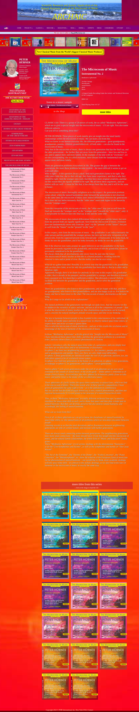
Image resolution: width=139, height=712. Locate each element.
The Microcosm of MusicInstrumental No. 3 (17, 182)
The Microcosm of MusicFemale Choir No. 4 (17, 246)
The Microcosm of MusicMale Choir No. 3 (17, 211)
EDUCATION (62, 28)
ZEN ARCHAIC (17, 155)
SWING (82, 28)
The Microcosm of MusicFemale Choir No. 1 (17, 228)
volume (77, 106)
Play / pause (42, 106)
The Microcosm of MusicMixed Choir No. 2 (17, 264)
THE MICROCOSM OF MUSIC (17, 165)
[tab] (17, 111)
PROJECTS (28, 28)
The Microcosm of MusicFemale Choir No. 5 (17, 252)
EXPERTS (91, 28)
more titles (105, 112)
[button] (6, 28)
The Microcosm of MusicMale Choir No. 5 (17, 223)
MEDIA (99, 28)
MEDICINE (51, 28)
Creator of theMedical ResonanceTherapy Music (25, 77)
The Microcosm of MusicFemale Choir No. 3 (17, 240)
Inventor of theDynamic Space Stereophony (23, 71)
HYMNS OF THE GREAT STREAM (17, 129)
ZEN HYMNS (17, 150)
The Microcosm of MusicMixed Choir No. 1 (17, 258)
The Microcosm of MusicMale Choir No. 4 (17, 217)
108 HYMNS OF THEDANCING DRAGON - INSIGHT (17, 118)
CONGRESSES (109, 28)
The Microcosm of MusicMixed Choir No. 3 (17, 269)
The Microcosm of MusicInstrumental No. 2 (17, 176)
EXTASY (17, 124)
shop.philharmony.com (78, 33)
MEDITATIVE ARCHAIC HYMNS (17, 160)
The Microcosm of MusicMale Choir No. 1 (17, 199)
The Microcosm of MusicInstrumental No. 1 (17, 170)
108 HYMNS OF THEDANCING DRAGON (17, 111)
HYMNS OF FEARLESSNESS (17, 141)
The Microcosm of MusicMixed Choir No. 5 (17, 281)
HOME (19, 28)
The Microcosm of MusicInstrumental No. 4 (17, 188)
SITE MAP (120, 28)
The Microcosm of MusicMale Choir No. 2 (17, 205)
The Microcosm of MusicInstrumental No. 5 (17, 194)
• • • (128, 28)
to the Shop (59, 111)
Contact (90, 710)
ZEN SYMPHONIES (17, 146)
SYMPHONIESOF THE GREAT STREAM (17, 135)
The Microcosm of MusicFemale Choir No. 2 (17, 234)
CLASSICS (40, 28)
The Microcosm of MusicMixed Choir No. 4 (17, 275)
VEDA (72, 28)
